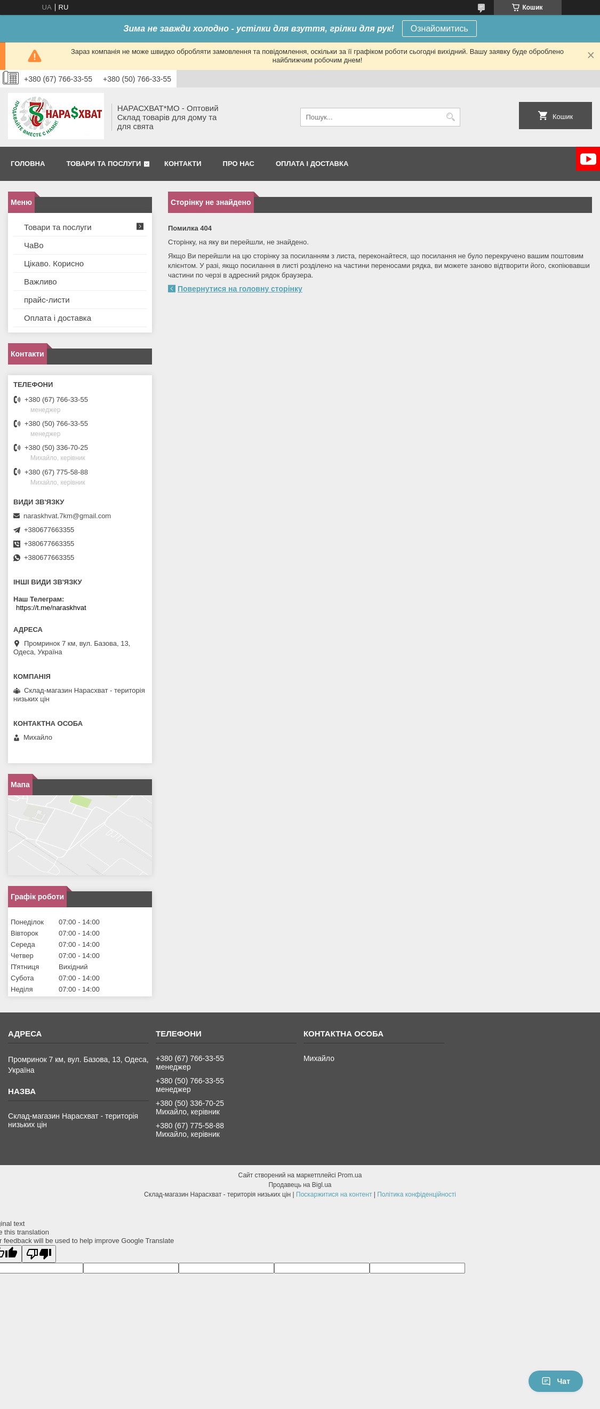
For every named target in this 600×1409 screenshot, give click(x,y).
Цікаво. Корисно (54, 263)
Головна (28, 164)
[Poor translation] (39, 1254)
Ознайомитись (439, 28)
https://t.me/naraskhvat (51, 608)
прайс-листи (47, 299)
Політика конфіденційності (416, 1194)
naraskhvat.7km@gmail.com (67, 516)
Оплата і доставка (312, 164)
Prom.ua (350, 1175)
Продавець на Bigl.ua (299, 1185)
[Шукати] (451, 117)
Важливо (40, 281)
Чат (555, 1381)
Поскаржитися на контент (334, 1194)
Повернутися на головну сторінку (240, 288)
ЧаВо (34, 245)
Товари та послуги (103, 164)
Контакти (183, 164)
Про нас (238, 164)
